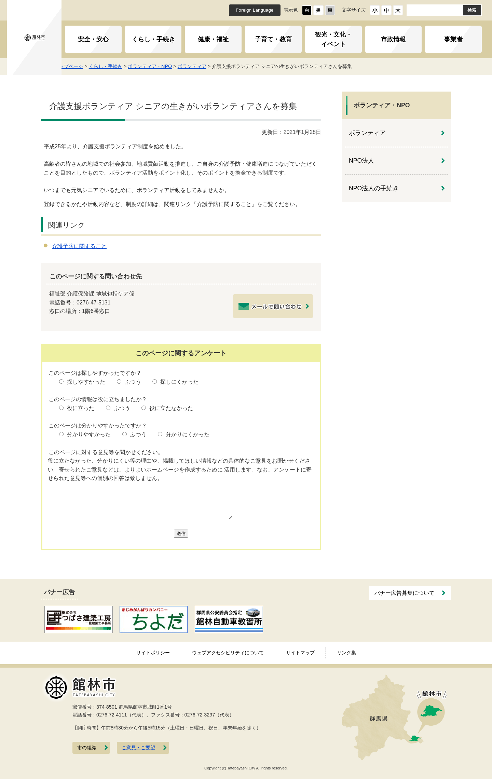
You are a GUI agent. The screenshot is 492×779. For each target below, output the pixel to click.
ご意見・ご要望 (138, 747)
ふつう (133, 382)
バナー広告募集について (404, 593)
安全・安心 (93, 39)
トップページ (80, 66)
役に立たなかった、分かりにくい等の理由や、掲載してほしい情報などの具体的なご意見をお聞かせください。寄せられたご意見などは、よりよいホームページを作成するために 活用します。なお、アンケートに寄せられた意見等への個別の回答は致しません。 (180, 469)
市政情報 (393, 39)
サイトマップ (300, 652)
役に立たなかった (171, 408)
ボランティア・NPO (162, 66)
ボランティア (204, 66)
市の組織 (86, 747)
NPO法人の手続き (374, 188)
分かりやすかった (89, 434)
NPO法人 (361, 160)
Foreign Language (254, 10)
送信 (181, 533)
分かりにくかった (187, 434)
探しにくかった (179, 382)
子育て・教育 (273, 39)
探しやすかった (86, 382)
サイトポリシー (153, 652)
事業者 (453, 39)
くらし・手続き (153, 39)
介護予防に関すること (79, 246)
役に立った (80, 408)
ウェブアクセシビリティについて (228, 652)
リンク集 (346, 652)
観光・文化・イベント (333, 39)
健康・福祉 (213, 39)
